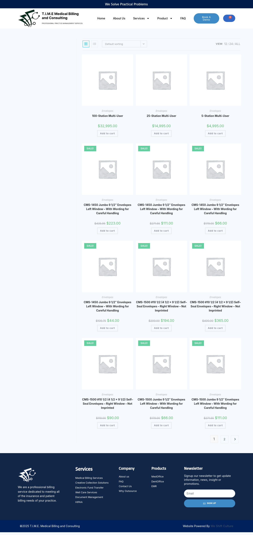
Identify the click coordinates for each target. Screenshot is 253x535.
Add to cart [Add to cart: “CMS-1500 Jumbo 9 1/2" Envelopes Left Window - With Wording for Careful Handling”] (161, 425)
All (237, 44)
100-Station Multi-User (107, 115)
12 (225, 44)
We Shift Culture (222, 529)
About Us (119, 18)
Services (141, 18)
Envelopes (107, 110)
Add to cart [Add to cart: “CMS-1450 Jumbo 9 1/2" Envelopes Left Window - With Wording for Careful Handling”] (107, 230)
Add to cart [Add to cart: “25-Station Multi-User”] (161, 133)
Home (101, 18)
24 (231, 44)
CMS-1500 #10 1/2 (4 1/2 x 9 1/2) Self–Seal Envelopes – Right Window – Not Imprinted (161, 306)
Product (165, 18)
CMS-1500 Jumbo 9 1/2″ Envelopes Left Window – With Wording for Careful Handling (161, 403)
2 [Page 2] (224, 439)
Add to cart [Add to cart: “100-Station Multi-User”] (107, 133)
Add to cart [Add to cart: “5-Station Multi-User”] (215, 133)
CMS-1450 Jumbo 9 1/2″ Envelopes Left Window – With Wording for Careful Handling (107, 209)
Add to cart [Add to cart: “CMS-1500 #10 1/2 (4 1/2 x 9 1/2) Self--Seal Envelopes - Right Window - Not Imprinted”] (161, 328)
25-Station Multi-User (161, 115)
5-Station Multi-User (215, 115)
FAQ (183, 18)
